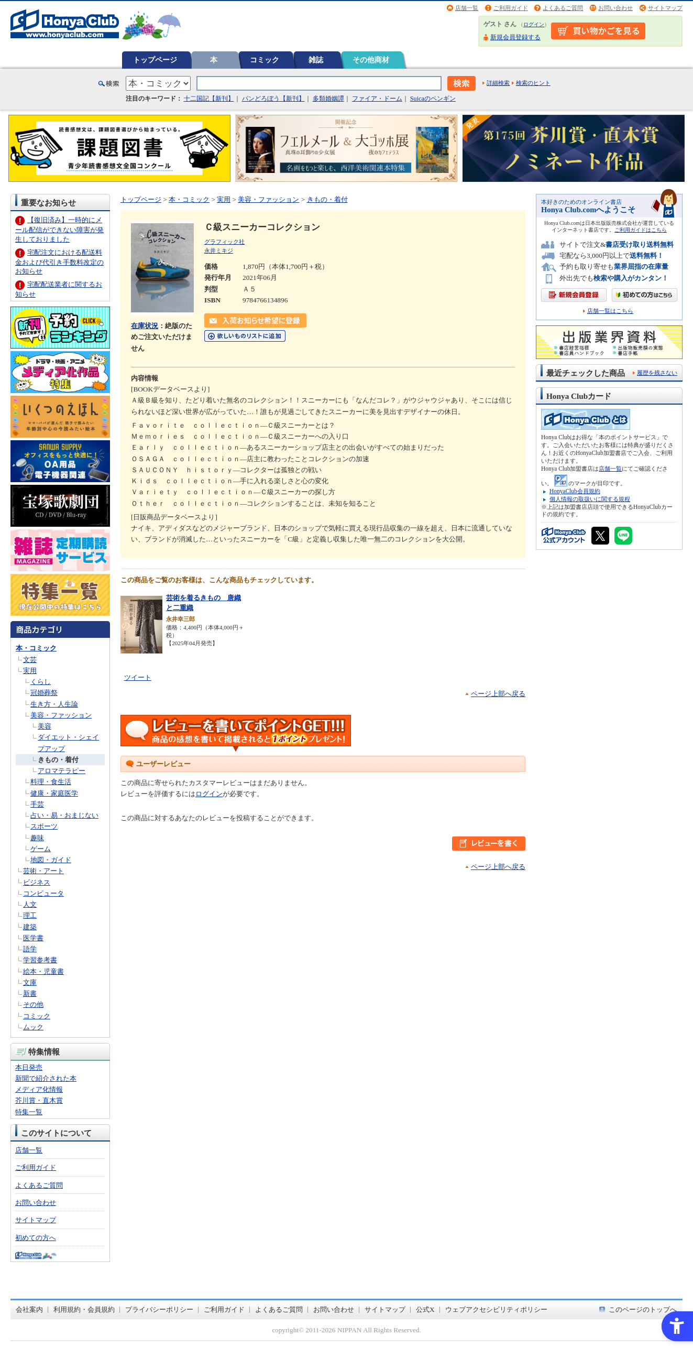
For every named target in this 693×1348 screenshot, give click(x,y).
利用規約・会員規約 (84, 1309)
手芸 (37, 804)
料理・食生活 (50, 782)
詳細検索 (498, 83)
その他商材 (371, 60)
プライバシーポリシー (159, 1309)
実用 (30, 671)
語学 (30, 949)
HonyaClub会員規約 (574, 491)
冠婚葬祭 (44, 693)
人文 (30, 904)
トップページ (155, 60)
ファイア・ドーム (377, 98)
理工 (30, 915)
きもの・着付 (58, 760)
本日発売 (28, 1067)
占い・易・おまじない (64, 815)
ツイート (137, 677)
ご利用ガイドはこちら (640, 230)
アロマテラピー (61, 771)
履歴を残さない (657, 372)
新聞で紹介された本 (45, 1078)
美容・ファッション (61, 715)
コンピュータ (43, 893)
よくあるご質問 (563, 8)
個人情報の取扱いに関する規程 (589, 499)
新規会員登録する (515, 37)
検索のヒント (533, 83)
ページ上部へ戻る (498, 694)
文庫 (30, 982)
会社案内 (29, 1309)
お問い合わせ (615, 8)
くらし (40, 682)
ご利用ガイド (510, 8)
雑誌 (316, 60)
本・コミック (36, 648)
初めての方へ (35, 1238)
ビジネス (36, 882)
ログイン (533, 24)
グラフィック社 (224, 241)
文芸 (30, 660)
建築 (30, 927)
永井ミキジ (218, 250)
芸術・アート (43, 871)
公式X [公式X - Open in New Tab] (425, 1309)
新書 (30, 993)
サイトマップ (665, 8)
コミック (264, 60)
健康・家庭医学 (54, 793)
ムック (33, 1027)
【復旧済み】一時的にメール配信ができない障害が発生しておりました (59, 229)
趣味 (37, 838)
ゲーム (40, 849)
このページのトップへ (643, 1309)
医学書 (33, 938)
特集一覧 (28, 1112)
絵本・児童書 (43, 971)
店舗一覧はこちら (610, 311)
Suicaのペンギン (433, 98)
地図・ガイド (50, 860)
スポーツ (44, 826)
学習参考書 (40, 960)
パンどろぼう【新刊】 (273, 98)
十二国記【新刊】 (209, 98)
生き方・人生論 (54, 704)
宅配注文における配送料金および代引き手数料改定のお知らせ (59, 261)
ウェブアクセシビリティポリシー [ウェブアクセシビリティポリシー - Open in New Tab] (496, 1309)
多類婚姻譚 (328, 98)
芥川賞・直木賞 (39, 1100)
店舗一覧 (466, 8)
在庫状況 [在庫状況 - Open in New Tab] (144, 326)
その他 (33, 1004)
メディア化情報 (39, 1089)
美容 (44, 726)
